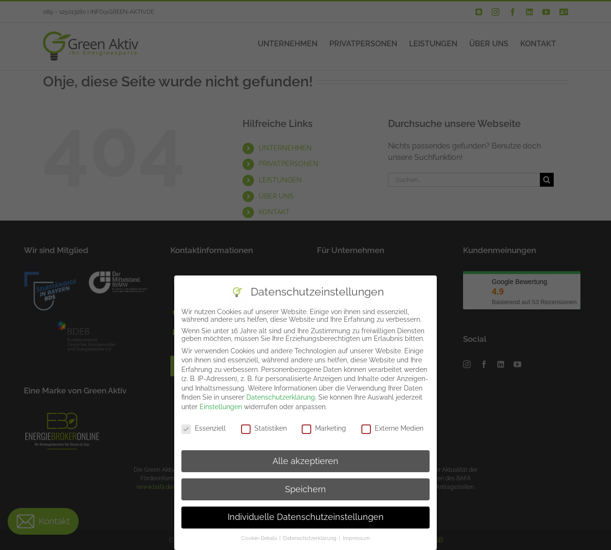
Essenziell (203, 428)
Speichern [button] (305, 489)
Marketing (324, 428)
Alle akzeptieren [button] (305, 461)
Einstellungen (221, 407)
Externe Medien (392, 428)
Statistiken (264, 428)
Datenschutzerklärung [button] (310, 538)
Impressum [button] (356, 538)
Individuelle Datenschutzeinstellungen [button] (306, 517)
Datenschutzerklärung (280, 397)
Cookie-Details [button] (259, 538)
